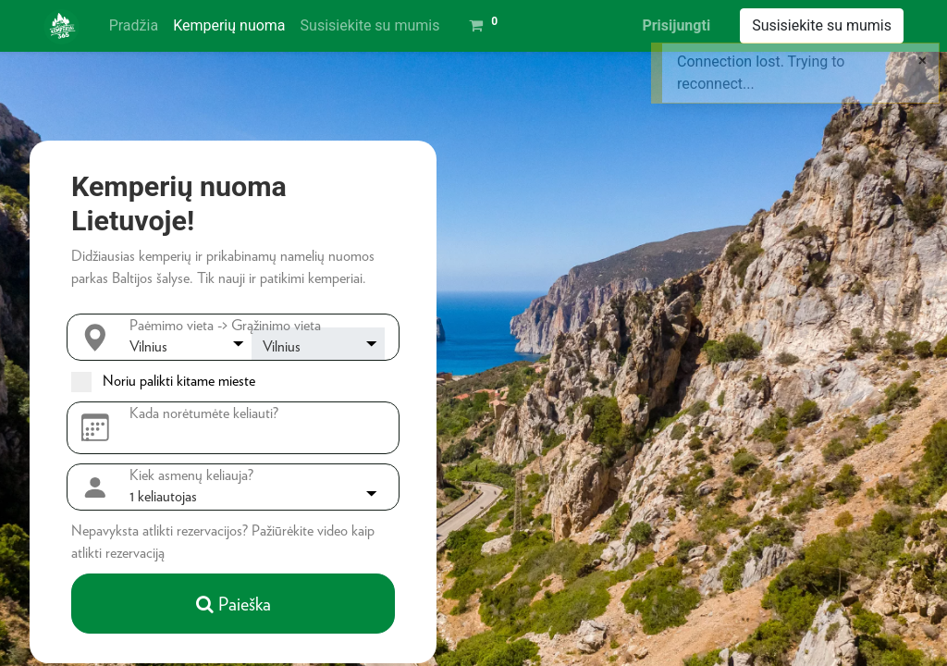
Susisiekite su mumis (822, 25)
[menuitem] (134, 25)
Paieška (233, 604)
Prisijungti (676, 25)
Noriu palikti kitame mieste (179, 380)
